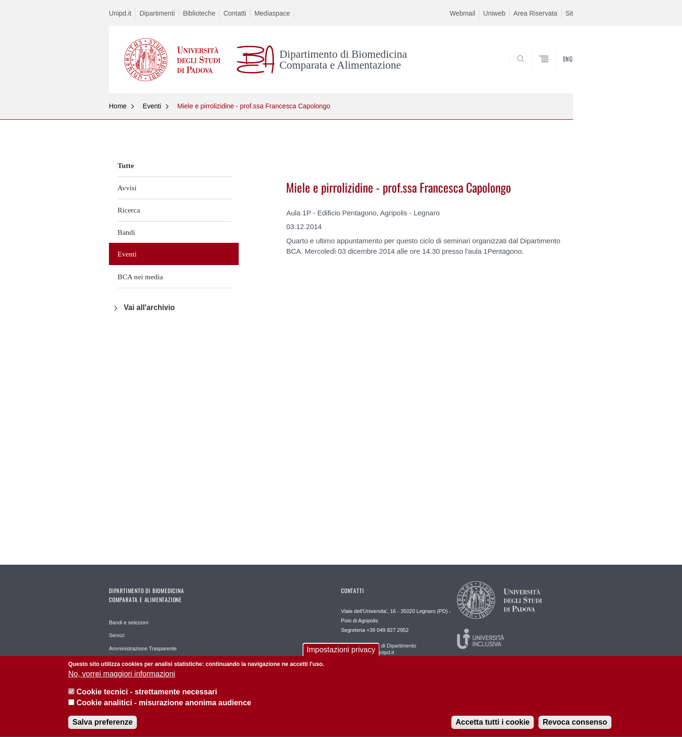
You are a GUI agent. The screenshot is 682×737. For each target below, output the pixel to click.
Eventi (152, 106)
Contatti (235, 13)
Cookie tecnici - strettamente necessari (146, 698)
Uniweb (494, 13)
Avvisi (126, 188)
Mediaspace (272, 13)
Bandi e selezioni (128, 622)
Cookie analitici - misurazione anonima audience (163, 709)
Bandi (126, 232)
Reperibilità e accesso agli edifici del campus (160, 661)
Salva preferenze (102, 729)
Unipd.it (120, 13)
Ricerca (128, 210)
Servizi (117, 635)
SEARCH (556, 70)
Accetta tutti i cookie (492, 729)
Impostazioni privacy (341, 656)
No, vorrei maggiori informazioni (121, 680)
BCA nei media (140, 277)
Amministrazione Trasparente (143, 648)
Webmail (462, 13)
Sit (569, 13)
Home (117, 106)
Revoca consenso (575, 729)
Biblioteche (199, 13)
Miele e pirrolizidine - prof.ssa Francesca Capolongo (253, 106)
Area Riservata (535, 13)
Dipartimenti (157, 13)
